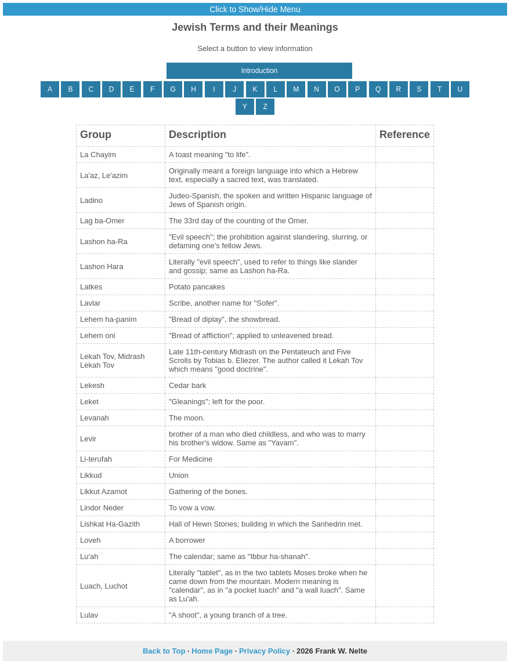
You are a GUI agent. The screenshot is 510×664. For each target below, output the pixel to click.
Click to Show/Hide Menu (254, 9)
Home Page (212, 651)
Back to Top (164, 651)
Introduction (259, 71)
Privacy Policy (264, 651)
